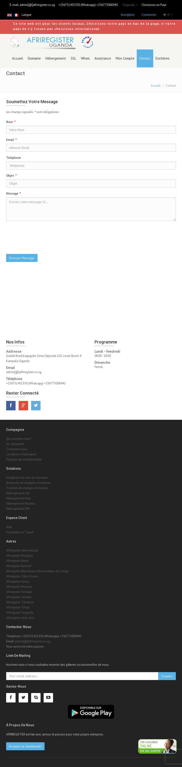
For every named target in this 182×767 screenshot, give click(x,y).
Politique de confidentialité (24, 459)
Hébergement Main (18, 498)
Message (13, 194)
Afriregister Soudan (18, 597)
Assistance (103, 58)
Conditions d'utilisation (21, 454)
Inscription (127, 15)
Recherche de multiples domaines (28, 483)
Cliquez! (167, 676)
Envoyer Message (21, 258)
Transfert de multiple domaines (27, 488)
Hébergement (56, 58)
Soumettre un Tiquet (19, 532)
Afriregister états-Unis (20, 618)
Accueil (17, 58)
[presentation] (91, 233)
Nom (11, 122)
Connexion (148, 15)
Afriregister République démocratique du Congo (37, 571)
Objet (11, 176)
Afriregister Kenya (17, 581)
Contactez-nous (16, 449)
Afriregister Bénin (17, 561)
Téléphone (14, 158)
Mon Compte (125, 58)
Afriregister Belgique (19, 556)
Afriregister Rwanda (19, 587)
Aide (9, 527)
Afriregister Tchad (17, 607)
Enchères (163, 58)
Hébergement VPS (18, 509)
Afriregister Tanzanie (19, 602)
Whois (85, 58)
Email (11, 140)
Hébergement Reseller (20, 504)
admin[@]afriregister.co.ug (37, 5)
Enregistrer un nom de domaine (27, 478)
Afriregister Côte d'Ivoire (22, 576)
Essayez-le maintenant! (25, 746)
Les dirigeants (15, 444)
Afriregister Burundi (18, 566)
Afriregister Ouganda (19, 613)
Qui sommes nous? (18, 439)
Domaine (34, 58)
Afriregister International (22, 550)
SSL (73, 58)
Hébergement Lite (17, 493)
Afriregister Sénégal (19, 592)
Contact (145, 58)
